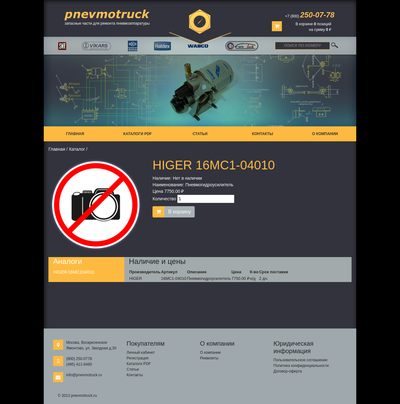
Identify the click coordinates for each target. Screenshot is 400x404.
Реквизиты (209, 358)
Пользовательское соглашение (300, 360)
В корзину (179, 211)
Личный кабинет (141, 352)
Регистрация (137, 358)
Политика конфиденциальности (301, 365)
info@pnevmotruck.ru (84, 375)
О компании (325, 134)
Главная (75, 134)
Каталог (77, 149)
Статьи (200, 134)
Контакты (262, 134)
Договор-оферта (287, 371)
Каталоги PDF (137, 134)
